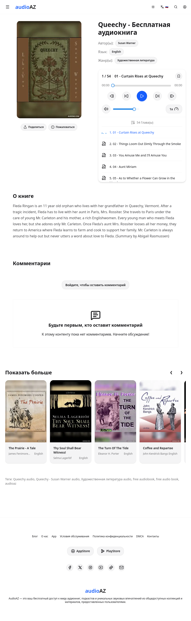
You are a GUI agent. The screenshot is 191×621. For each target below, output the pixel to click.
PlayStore (110, 551)
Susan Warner (126, 43)
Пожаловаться (63, 127)
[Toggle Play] (142, 96)
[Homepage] (25, 7)
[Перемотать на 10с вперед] (157, 96)
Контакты (153, 536)
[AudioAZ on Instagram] (90, 567)
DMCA (140, 536)
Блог (35, 536)
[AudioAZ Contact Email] (121, 567)
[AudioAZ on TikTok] (111, 567)
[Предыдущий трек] (111, 96)
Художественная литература (135, 60)
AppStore (80, 551)
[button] (7, 7)
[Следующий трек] (172, 96)
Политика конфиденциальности (113, 536)
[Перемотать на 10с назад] (126, 96)
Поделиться (33, 127)
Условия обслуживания (74, 536)
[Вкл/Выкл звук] (106, 109)
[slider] (113, 85)
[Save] (178, 76)
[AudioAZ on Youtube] (100, 567)
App (54, 536)
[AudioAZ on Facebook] (69, 567)
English (116, 52)
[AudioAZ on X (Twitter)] (80, 567)
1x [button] (174, 109)
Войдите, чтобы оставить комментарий (95, 285)
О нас (44, 536)
